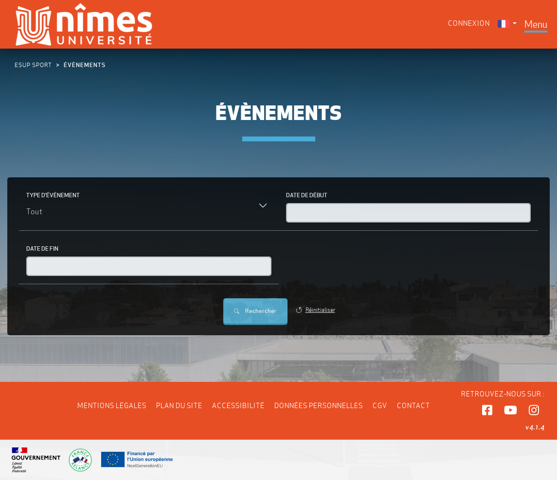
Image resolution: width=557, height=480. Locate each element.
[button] (487, 410)
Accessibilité (238, 405)
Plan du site (179, 405)
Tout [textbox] (34, 211)
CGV (380, 405)
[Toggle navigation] (535, 24)
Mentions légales (111, 405)
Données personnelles (318, 405)
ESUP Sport (33, 65)
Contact (413, 405)
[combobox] (148, 212)
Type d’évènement (53, 195)
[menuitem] (507, 24)
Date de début (306, 195)
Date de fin (42, 248)
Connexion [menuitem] (469, 23)
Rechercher (255, 310)
